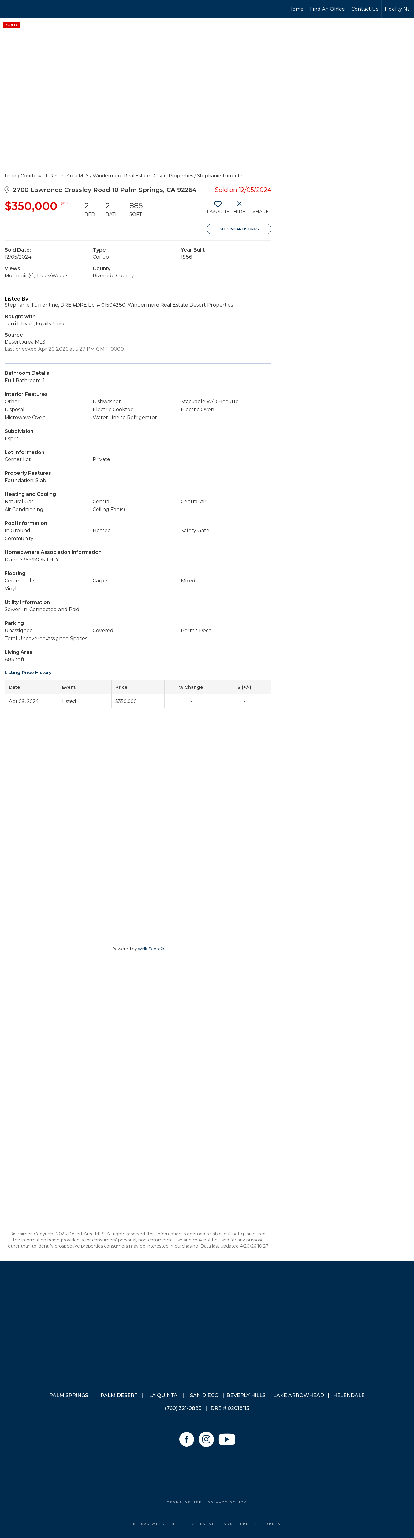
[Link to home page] (28, 9)
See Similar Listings (239, 229)
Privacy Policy (227, 1502)
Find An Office (327, 9)
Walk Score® (151, 948)
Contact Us (364, 9)
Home (296, 9)
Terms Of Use (184, 1502)
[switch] (218, 210)
